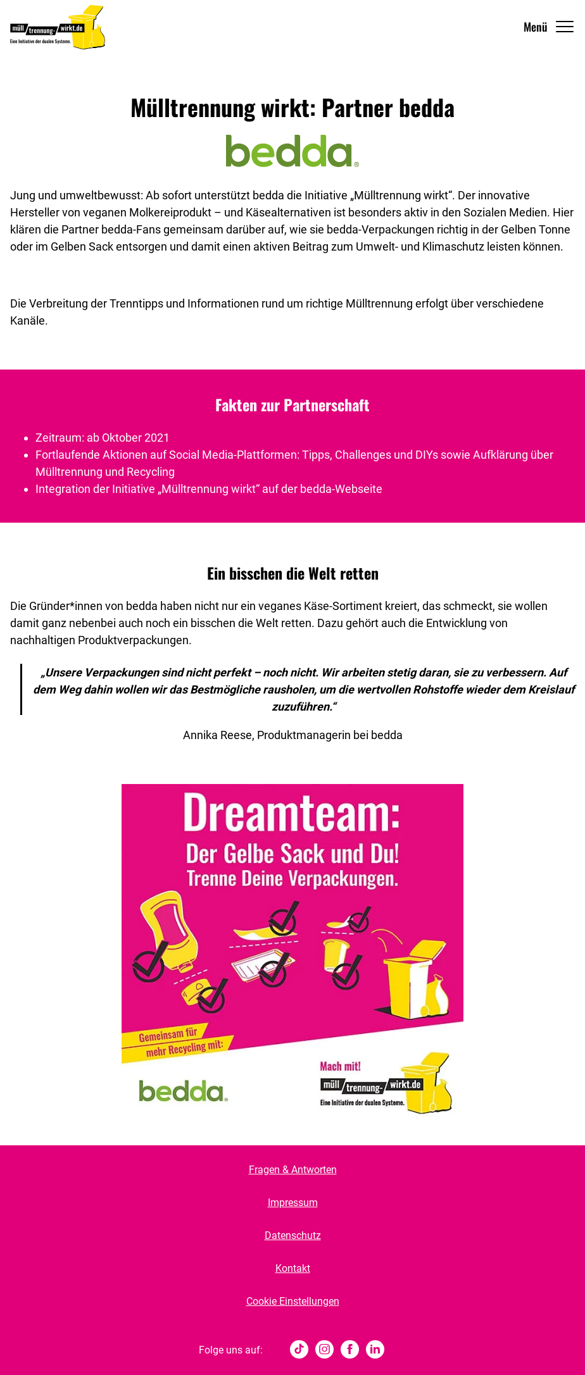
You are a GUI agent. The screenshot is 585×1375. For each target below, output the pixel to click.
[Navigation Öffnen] (549, 27)
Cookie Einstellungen (292, 1301)
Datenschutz (293, 1235)
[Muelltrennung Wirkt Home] (57, 27)
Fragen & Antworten (293, 1170)
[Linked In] (375, 1350)
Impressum (293, 1203)
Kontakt (292, 1268)
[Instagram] (324, 1350)
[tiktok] (299, 1350)
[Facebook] (350, 1350)
